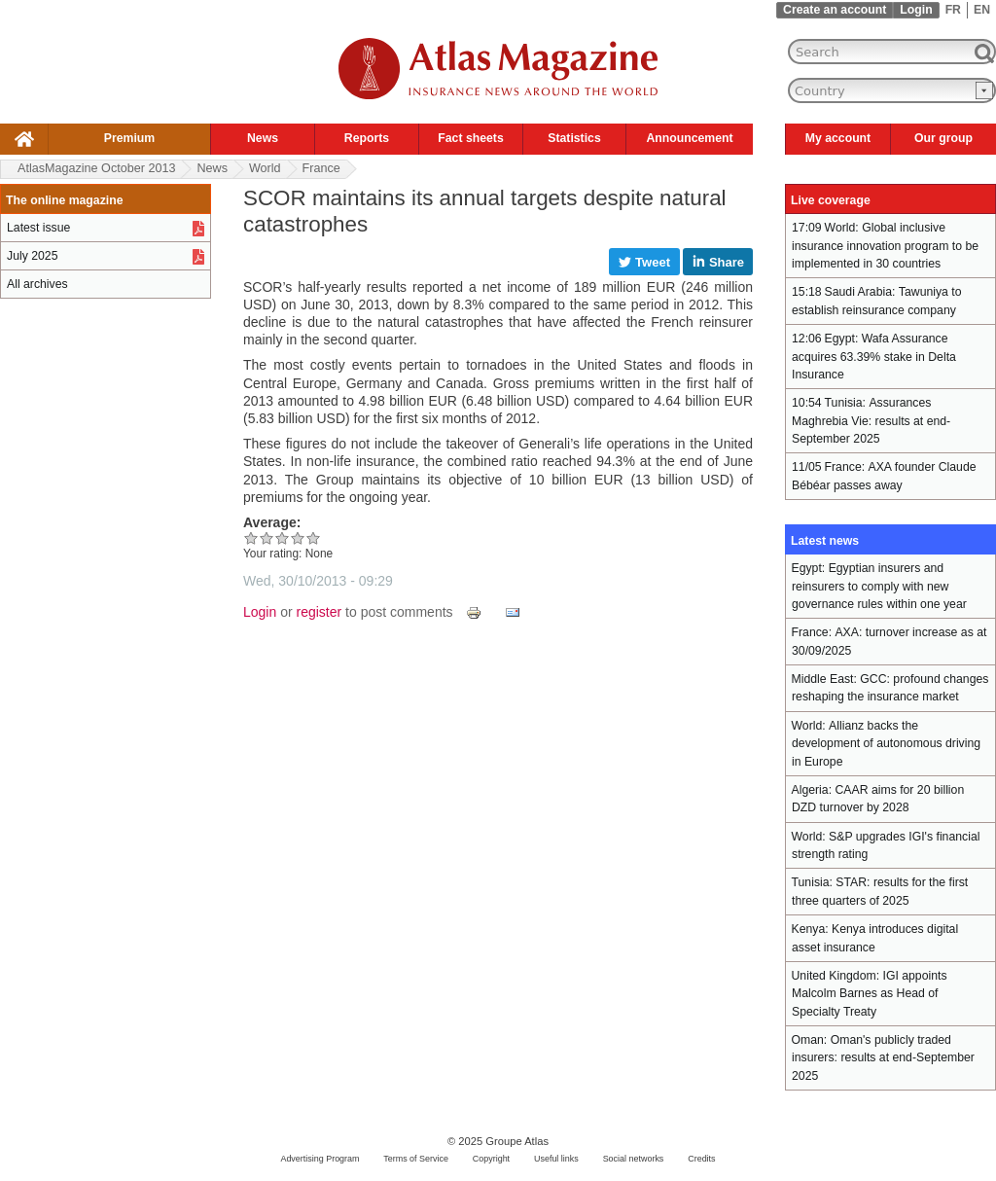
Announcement (689, 138)
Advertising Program (319, 1158)
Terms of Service (415, 1158)
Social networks (633, 1158)
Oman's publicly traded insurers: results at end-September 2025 (883, 1058)
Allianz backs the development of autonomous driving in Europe (886, 744)
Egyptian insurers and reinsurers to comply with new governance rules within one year (879, 586)
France (321, 168)
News (262, 138)
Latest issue (38, 227)
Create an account (834, 10)
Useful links (556, 1158)
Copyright (491, 1158)
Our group (943, 138)
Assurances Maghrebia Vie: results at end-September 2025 (871, 421)
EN (982, 10)
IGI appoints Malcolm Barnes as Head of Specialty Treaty (869, 994)
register (319, 612)
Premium (129, 138)
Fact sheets (470, 138)
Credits (701, 1158)
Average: (272, 522)
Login (916, 10)
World (265, 168)
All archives (37, 284)
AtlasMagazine (96, 168)
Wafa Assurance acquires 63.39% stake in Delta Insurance (874, 356)
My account (838, 138)
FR (953, 10)
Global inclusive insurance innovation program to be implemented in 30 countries (885, 245)
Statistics (574, 138)
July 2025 (32, 256)
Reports (366, 138)
